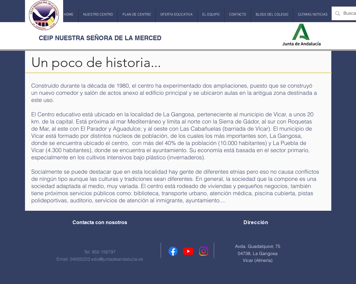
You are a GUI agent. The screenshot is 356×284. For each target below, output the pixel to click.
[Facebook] (173, 251)
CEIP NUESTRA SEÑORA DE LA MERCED (100, 38)
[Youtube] (188, 251)
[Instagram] (204, 251)
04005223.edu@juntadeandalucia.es (106, 259)
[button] (98, 14)
